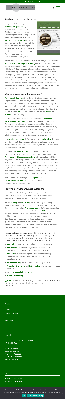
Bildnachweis (9, 320)
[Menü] (57, 7)
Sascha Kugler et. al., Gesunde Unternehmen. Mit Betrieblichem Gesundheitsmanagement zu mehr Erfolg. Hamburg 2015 (32, 283)
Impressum (8, 317)
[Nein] (62, 393)
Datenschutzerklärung (12, 313)
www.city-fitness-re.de (13, 378)
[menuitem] (52, 7)
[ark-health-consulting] (27, 7)
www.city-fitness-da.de (13, 381)
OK (24, 396)
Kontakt (7, 310)
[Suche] (52, 7)
